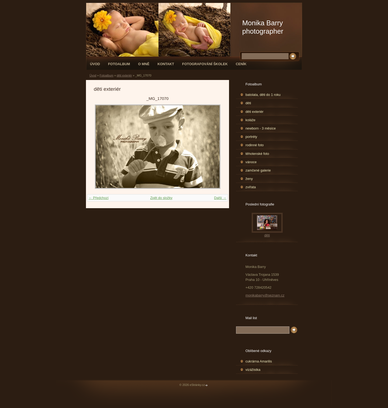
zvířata (250, 187)
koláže (250, 120)
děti (248, 103)
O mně (144, 64)
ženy (249, 179)
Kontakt (165, 64)
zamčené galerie (258, 170)
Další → (220, 198)
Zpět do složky (161, 198)
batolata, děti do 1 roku (262, 95)
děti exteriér (124, 75)
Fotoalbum (119, 64)
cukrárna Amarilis (258, 361)
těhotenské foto (257, 154)
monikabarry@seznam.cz (265, 295)
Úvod (95, 64)
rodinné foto (254, 145)
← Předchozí (99, 198)
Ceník (241, 64)
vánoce (251, 162)
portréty (251, 137)
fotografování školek (205, 64)
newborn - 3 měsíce (260, 128)
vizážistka (252, 370)
